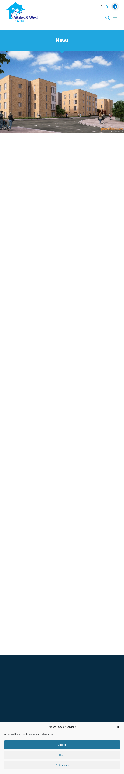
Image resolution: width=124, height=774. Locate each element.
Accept (62, 744)
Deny (62, 755)
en (101, 6)
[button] (118, 727)
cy (107, 6)
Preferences (62, 765)
